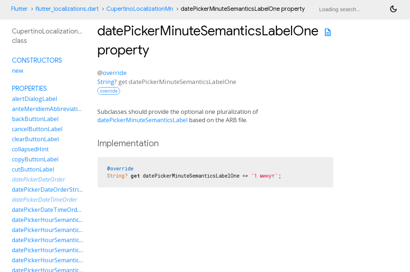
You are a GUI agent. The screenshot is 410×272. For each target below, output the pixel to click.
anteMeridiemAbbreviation (48, 109)
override (115, 72)
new (17, 71)
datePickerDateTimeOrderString (56, 210)
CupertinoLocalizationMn (139, 9)
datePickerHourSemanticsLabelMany (62, 230)
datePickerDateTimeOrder (44, 200)
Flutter (19, 9)
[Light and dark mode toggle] (393, 9)
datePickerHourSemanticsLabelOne (60, 240)
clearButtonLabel (35, 139)
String (105, 81)
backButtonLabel (35, 119)
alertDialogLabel (34, 99)
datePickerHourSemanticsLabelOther (62, 250)
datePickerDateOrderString (49, 189)
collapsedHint (30, 149)
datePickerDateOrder (38, 179)
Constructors (37, 60)
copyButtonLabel (35, 159)
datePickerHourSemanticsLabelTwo (60, 260)
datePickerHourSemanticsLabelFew (59, 220)
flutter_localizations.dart (67, 9)
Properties (29, 89)
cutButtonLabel (33, 169)
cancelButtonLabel (37, 129)
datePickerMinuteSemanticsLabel (142, 120)
